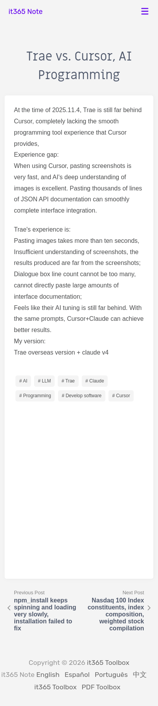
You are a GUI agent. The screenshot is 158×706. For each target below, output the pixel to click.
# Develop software (81, 395)
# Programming (35, 395)
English (48, 674)
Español (77, 674)
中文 (140, 674)
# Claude (95, 381)
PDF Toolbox (101, 687)
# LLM (44, 381)
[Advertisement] (79, 486)
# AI (23, 381)
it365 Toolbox (108, 662)
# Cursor (121, 395)
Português (111, 674)
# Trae (68, 381)
